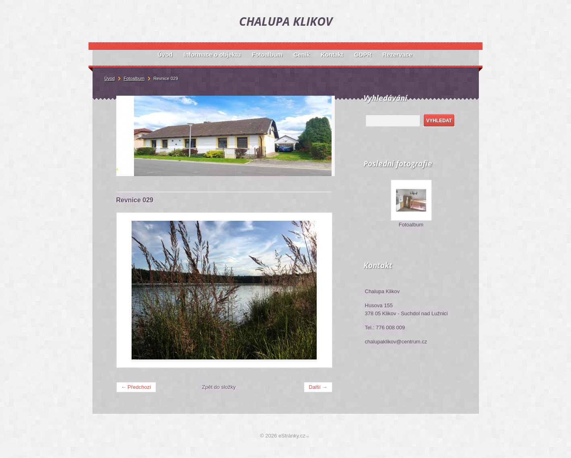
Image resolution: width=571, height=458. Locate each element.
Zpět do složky (219, 387)
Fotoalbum (411, 225)
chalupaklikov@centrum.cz (396, 342)
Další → (318, 387)
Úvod (110, 78)
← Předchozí (136, 387)
